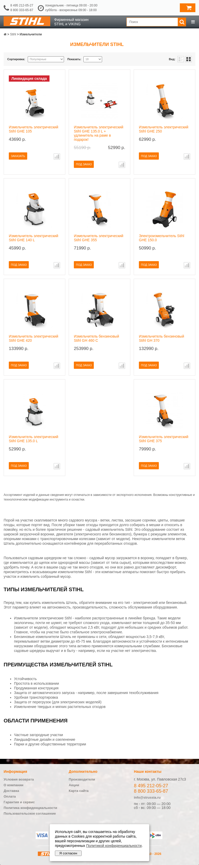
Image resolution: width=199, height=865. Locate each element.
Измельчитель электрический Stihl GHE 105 (33, 129)
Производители (82, 779)
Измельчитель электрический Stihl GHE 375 (163, 439)
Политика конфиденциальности (30, 808)
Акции (74, 785)
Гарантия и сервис (19, 802)
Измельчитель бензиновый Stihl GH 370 (161, 338)
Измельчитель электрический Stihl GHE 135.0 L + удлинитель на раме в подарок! (98, 133)
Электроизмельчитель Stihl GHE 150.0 (161, 238)
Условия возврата (19, 779)
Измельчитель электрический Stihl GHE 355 (98, 238)
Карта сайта (79, 791)
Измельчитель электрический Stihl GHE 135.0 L (33, 439)
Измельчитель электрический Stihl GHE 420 (33, 338)
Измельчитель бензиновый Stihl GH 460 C (96, 338)
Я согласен (68, 853)
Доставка (11, 791)
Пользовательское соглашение (30, 813)
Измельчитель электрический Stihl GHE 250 (163, 129)
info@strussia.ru (147, 797)
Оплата (10, 796)
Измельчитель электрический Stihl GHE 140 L (33, 238)
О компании (13, 785)
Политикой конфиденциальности (113, 846)
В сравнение (57, 156)
